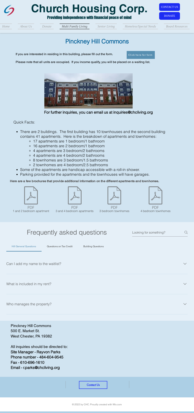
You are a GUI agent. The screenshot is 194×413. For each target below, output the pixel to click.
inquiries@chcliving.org (133, 112)
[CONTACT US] (169, 7)
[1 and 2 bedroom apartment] (30, 200)
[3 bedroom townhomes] (114, 200)
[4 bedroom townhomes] (155, 200)
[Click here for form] (141, 55)
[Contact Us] (93, 385)
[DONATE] (169, 16)
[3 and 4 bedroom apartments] (74, 200)
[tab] (24, 246)
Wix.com (117, 404)
